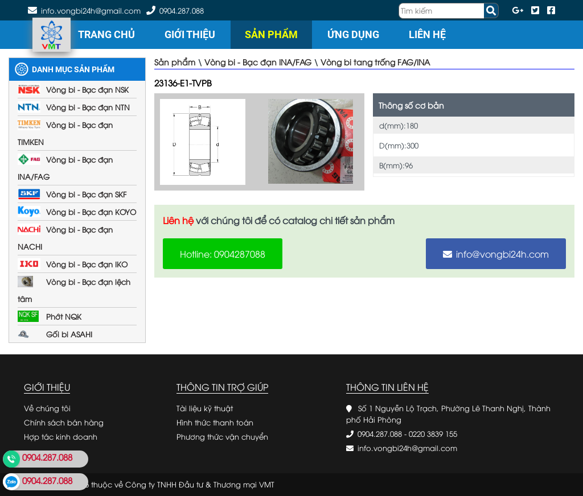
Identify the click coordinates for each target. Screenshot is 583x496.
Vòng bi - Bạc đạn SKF (86, 194)
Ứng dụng (353, 34)
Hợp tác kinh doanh (60, 436)
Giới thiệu (190, 34)
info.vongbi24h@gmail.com (407, 448)
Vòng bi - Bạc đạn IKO (87, 264)
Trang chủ (106, 34)
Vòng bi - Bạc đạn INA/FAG (257, 61)
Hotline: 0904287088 (222, 253)
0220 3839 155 (433, 433)
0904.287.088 (181, 10)
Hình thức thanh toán (214, 422)
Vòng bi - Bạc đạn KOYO (91, 211)
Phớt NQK (63, 316)
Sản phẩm (271, 34)
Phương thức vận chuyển (222, 436)
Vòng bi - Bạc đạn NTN (88, 107)
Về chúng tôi (47, 408)
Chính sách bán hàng (64, 422)
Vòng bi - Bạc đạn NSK (87, 89)
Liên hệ (427, 34)
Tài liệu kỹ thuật (204, 408)
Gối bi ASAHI (69, 334)
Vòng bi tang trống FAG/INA (375, 61)
